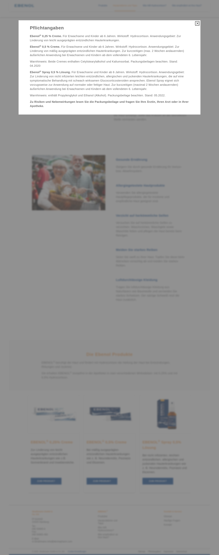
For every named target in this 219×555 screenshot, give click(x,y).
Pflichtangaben (47, 27)
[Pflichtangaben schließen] (197, 23)
